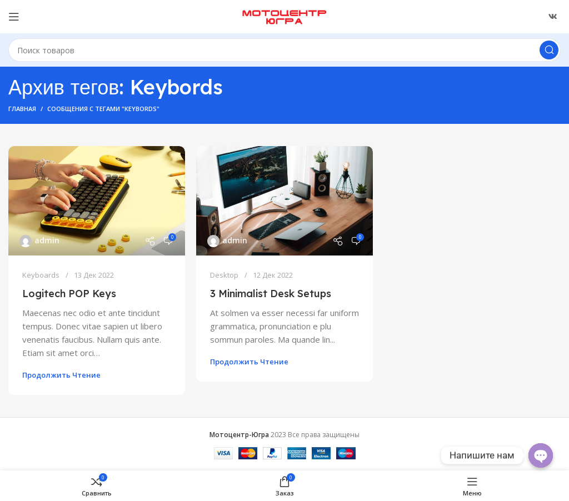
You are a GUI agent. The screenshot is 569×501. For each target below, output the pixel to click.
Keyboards (40, 275)
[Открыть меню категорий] (14, 17)
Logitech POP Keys (69, 293)
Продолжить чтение (61, 375)
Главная (22, 108)
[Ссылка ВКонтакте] (553, 16)
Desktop (224, 275)
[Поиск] (284, 50)
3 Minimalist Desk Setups (270, 293)
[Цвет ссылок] (96, 200)
